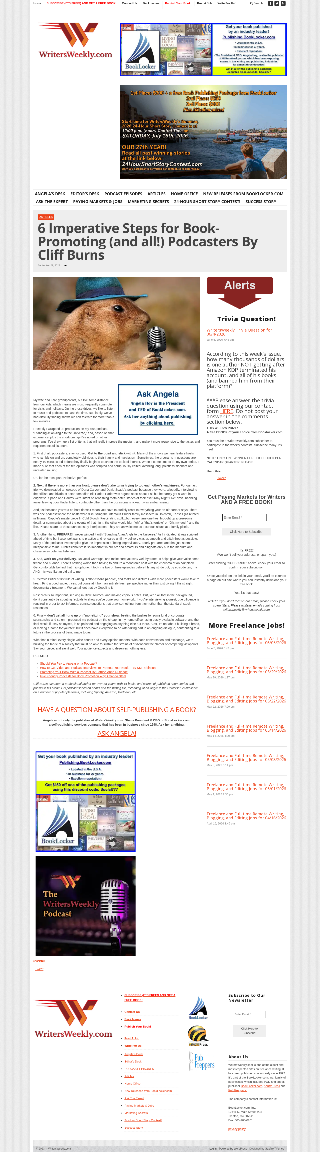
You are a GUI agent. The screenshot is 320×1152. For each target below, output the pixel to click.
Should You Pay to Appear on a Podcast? (68, 663)
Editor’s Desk (84, 193)
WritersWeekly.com (58, 1148)
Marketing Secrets (148, 201)
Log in (213, 1148)
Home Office (184, 193)
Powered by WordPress (233, 1148)
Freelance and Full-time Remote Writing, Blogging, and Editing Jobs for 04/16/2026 (246, 815)
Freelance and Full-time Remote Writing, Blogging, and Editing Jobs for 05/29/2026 (246, 669)
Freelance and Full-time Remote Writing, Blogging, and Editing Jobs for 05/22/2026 (246, 699)
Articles (157, 193)
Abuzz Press (272, 1086)
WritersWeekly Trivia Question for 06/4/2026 (239, 332)
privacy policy (237, 1129)
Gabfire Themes (274, 1148)
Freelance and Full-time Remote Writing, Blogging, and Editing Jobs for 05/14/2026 (246, 728)
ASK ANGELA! (117, 733)
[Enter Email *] (244, 517)
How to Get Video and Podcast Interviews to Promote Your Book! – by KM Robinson (98, 668)
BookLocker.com (251, 1086)
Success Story (261, 201)
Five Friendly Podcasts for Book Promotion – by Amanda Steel (83, 676)
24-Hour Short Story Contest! (207, 201)
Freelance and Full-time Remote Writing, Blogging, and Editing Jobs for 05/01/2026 (246, 786)
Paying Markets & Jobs (97, 201)
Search (256, 3)
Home (37, 3)
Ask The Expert (52, 201)
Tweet (39, 969)
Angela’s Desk (50, 193)
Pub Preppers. (237, 1090)
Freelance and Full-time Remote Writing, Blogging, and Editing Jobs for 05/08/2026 (246, 757)
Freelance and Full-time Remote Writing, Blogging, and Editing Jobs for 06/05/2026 (246, 640)
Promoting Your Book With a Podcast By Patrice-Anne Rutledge (84, 672)
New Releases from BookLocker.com (243, 193)
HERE (226, 411)
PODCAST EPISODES (123, 193)
